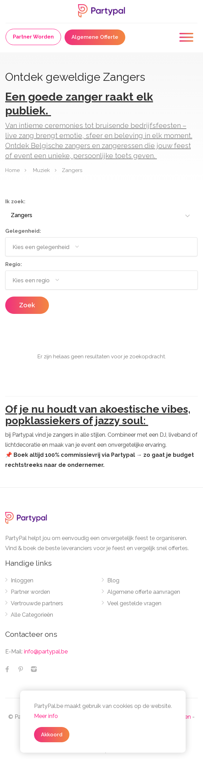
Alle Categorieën (32, 614)
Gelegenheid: (23, 231)
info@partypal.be (46, 651)
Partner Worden (33, 37)
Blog (113, 580)
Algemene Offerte (94, 37)
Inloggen (22, 580)
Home (12, 170)
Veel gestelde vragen (134, 603)
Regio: (13, 264)
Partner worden (30, 592)
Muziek (41, 170)
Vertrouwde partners (37, 603)
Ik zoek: (15, 201)
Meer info (46, 716)
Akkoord (51, 735)
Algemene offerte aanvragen (143, 592)
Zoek (27, 305)
